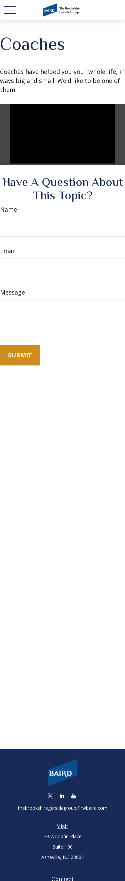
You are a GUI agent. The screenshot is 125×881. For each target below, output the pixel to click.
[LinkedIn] (61, 795)
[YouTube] (73, 795)
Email (8, 251)
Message (12, 292)
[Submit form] (20, 355)
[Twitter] (50, 795)
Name (8, 209)
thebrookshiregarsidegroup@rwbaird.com (62, 808)
